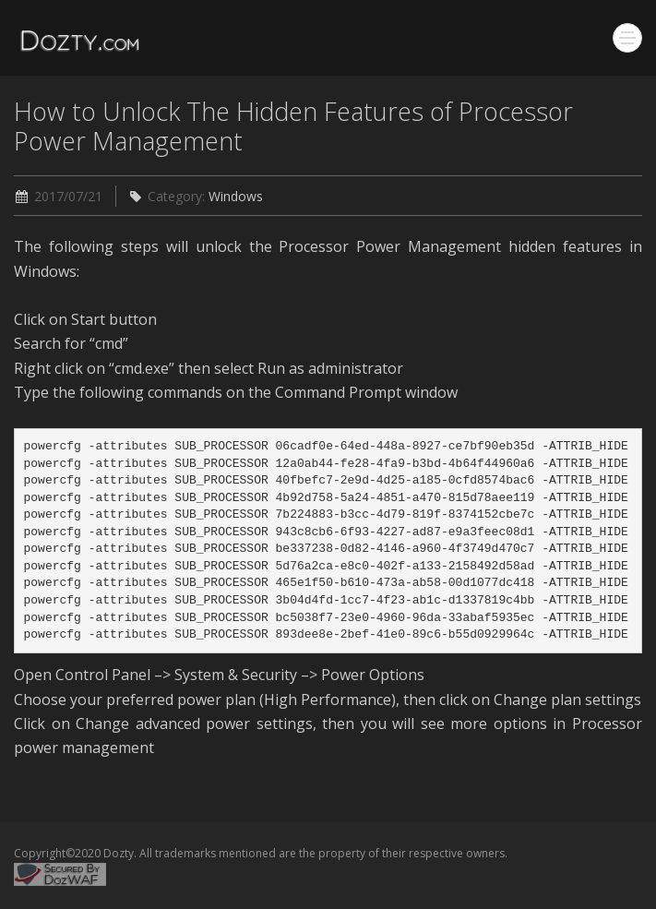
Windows (236, 196)
